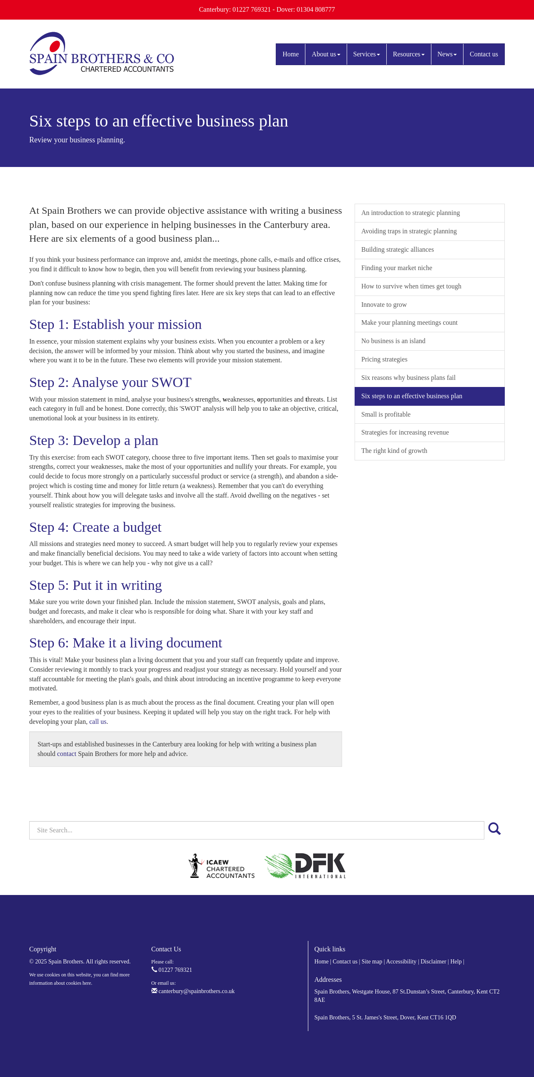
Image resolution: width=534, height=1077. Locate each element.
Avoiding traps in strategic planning (409, 231)
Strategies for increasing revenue (405, 432)
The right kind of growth (394, 450)
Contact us (484, 54)
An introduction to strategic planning (410, 212)
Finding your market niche (396, 267)
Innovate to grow (384, 304)
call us (97, 721)
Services (366, 54)
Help (455, 961)
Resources (409, 54)
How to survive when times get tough (411, 286)
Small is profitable (386, 414)
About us (326, 54)
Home (290, 54)
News (447, 54)
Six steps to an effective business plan (411, 395)
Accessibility (401, 961)
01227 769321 (171, 970)
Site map (372, 961)
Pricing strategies (384, 359)
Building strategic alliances (397, 249)
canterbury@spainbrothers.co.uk (193, 991)
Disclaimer (433, 961)
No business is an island (393, 340)
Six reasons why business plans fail (408, 377)
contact (66, 753)
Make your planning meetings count (409, 322)
